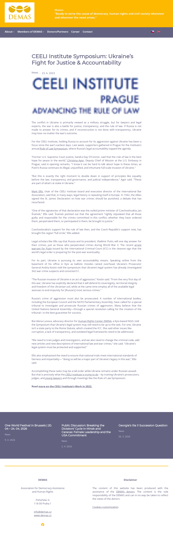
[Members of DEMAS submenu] (43, 31)
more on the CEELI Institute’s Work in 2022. (65, 386)
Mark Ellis (37, 191)
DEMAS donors (125, 491)
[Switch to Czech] (152, 32)
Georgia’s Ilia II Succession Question (143, 425)
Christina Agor (75, 160)
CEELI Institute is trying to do (81, 374)
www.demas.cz (42, 515)
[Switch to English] (159, 32)
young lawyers (53, 378)
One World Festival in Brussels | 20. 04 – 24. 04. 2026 (28, 427)
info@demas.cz (42, 511)
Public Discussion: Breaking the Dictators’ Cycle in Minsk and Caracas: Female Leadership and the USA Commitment (86, 430)
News (35, 72)
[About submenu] (14, 31)
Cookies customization (105, 507)
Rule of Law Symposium (53, 148)
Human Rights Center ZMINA (95, 321)
